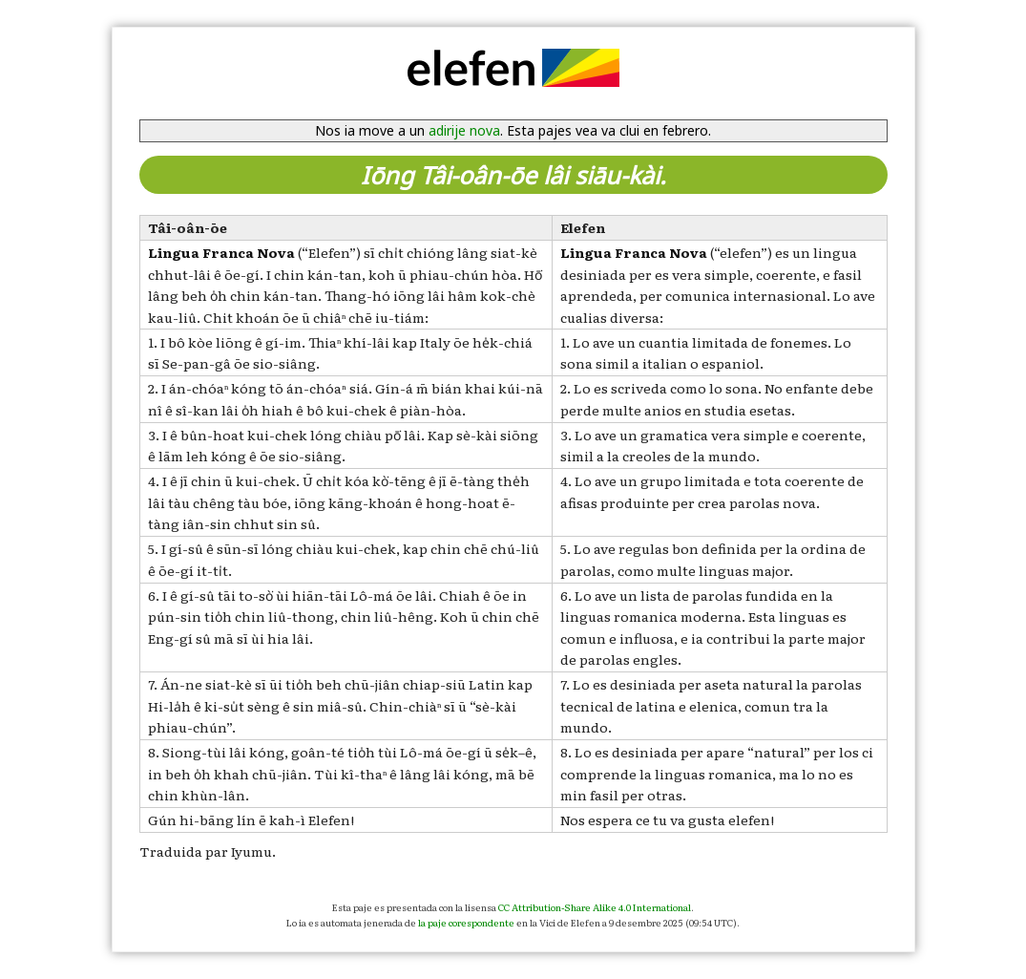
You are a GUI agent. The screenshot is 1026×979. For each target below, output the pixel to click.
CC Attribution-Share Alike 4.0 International (594, 907)
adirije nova (464, 130)
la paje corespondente (466, 922)
